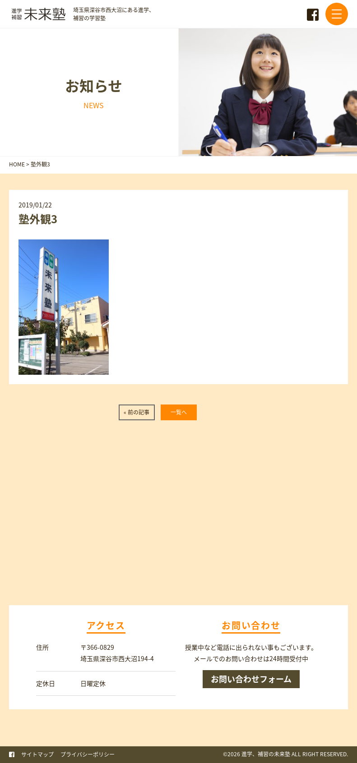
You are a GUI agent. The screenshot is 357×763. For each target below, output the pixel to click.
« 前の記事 (136, 412)
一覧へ (179, 412)
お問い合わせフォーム (251, 679)
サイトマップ (37, 754)
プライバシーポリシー (87, 754)
